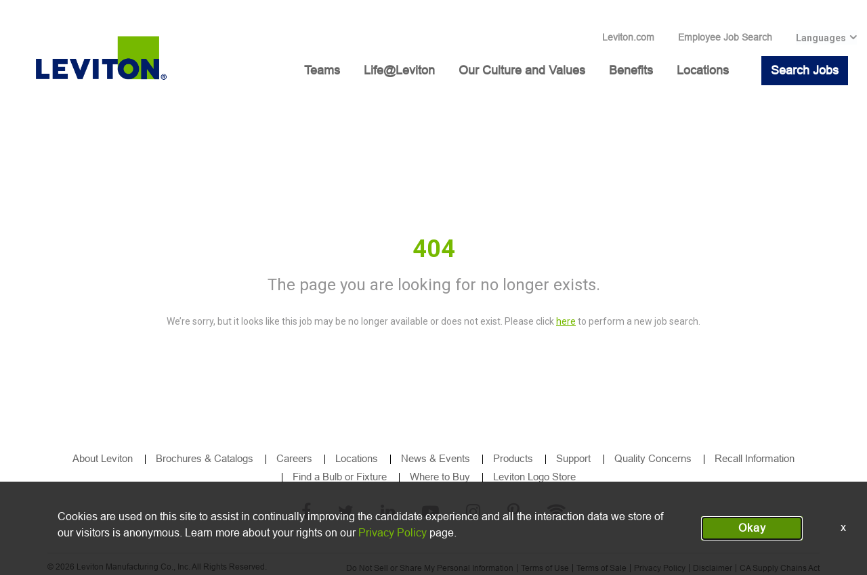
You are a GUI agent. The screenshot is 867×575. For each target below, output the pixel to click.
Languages (821, 37)
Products (513, 458)
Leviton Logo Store (534, 476)
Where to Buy (440, 476)
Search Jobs (805, 70)
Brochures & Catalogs (204, 458)
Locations (703, 70)
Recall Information (755, 458)
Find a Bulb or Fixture (340, 476)
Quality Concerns (653, 458)
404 (434, 249)
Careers (294, 458)
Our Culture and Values (522, 70)
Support (574, 458)
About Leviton (102, 458)
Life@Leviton (399, 70)
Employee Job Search (725, 37)
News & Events (435, 458)
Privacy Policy (392, 532)
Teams (322, 70)
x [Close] (843, 527)
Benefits (631, 70)
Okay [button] (752, 528)
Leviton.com (628, 37)
